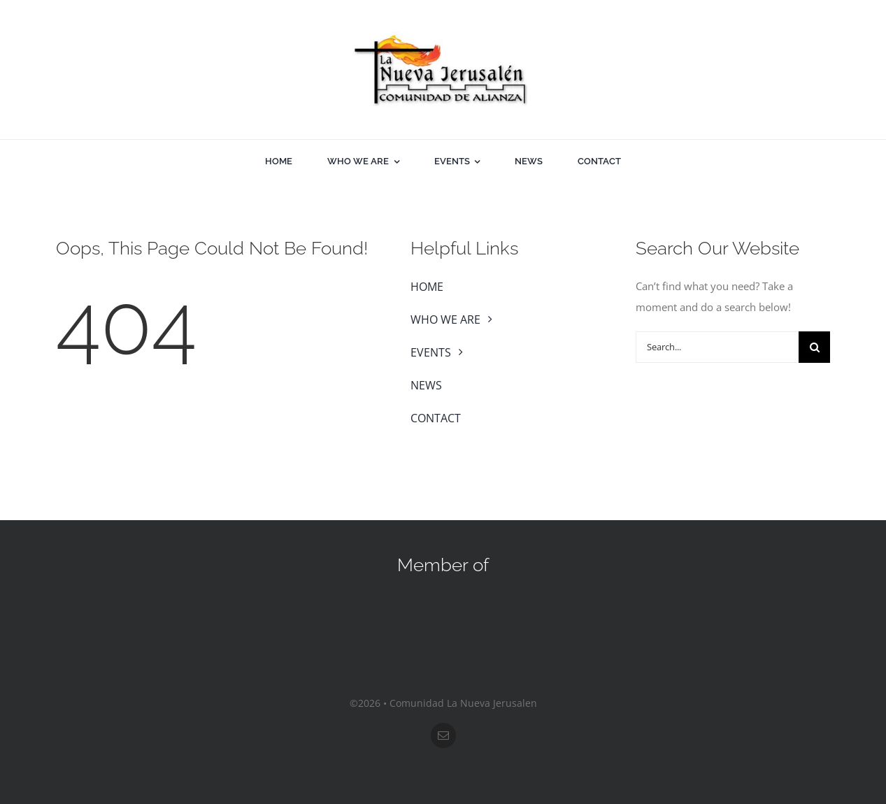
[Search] (814, 347)
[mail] (443, 735)
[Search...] (717, 347)
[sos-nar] (443, 601)
